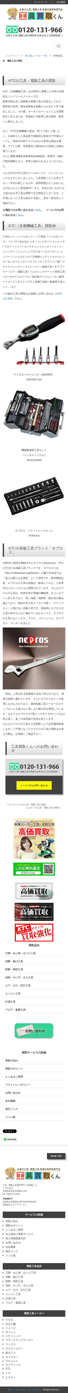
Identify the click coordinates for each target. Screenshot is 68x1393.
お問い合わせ (11, 1092)
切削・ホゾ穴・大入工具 (18, 977)
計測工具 (9, 1001)
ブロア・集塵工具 (14, 1009)
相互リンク (10, 1109)
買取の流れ (10, 1060)
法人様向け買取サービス (19, 1234)
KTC (8, 1368)
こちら (37, 210)
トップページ (11, 56)
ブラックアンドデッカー (19, 1339)
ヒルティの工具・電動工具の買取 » (43, 807)
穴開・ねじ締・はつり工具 (19, 953)
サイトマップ (40, 2)
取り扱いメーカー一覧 (36, 56)
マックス (10, 1344)
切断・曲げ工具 (13, 961)
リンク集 (9, 1117)
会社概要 (61, 2)
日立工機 (10, 1324)
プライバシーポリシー (17, 1084)
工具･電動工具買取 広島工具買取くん (26, 1390)
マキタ (9, 1319)
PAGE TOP (56, 1156)
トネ (8, 1372)
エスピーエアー (14, 1348)
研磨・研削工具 (13, 969)
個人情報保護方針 (15, 1238)
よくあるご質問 (13, 1076)
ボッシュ (10, 1332)
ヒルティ (10, 1377)
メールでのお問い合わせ (34, 785)
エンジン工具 (11, 993)
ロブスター (11, 1357)
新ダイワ (10, 1352)
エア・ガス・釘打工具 (17, 985)
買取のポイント (13, 1068)
